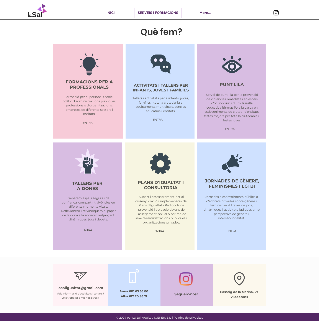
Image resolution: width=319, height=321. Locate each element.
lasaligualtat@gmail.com (80, 288)
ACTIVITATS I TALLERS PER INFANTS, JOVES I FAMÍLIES (161, 88)
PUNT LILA (232, 84)
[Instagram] (276, 12)
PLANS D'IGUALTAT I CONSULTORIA (161, 185)
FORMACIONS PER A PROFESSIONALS (89, 84)
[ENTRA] (87, 123)
